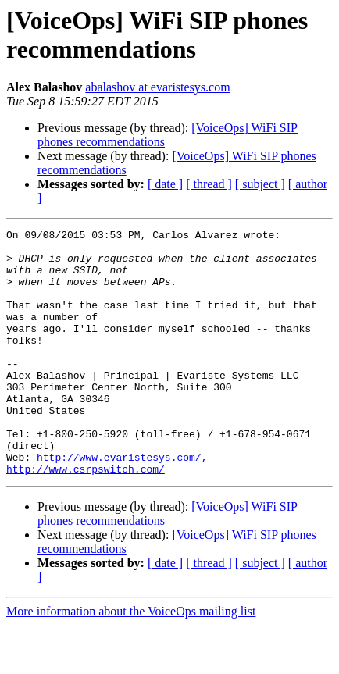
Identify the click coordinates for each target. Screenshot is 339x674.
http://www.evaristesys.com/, (122, 504)
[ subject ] (260, 184)
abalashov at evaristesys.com (157, 87)
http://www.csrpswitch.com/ (85, 518)
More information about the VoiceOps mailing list (130, 660)
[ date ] (165, 184)
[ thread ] (209, 184)
